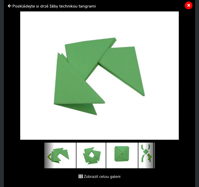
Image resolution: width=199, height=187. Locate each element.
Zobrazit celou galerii (99, 176)
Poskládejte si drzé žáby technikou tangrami (54, 6)
